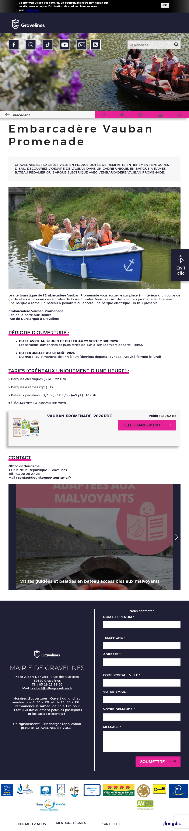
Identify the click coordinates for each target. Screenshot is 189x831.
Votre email (115, 692)
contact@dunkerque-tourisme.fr (44, 477)
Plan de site (111, 824)
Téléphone (114, 638)
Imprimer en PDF (179, 115)
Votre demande (119, 709)
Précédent (21, 115)
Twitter (122, 115)
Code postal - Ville (121, 675)
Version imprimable (160, 115)
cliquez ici (32, 10)
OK (165, 5)
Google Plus (141, 115)
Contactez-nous (32, 824)
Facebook (104, 115)
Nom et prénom (118, 617)
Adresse (111, 654)
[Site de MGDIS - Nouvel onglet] (172, 824)
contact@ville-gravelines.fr (51, 688)
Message (112, 727)
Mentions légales (71, 823)
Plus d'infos (48, 10)
